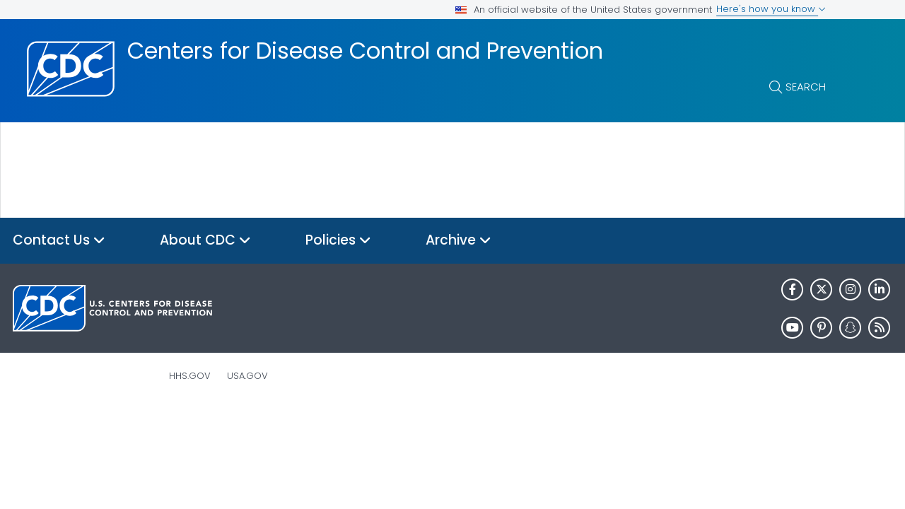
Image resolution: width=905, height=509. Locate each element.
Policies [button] (338, 240)
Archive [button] (458, 240)
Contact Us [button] (59, 240)
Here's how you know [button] (771, 9)
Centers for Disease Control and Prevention (365, 50)
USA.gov (247, 375)
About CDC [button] (205, 240)
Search (806, 86)
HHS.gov (190, 375)
